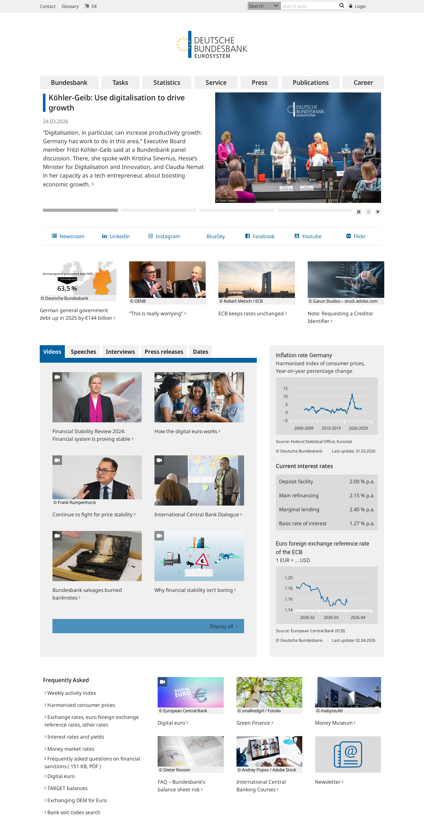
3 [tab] (236, 210)
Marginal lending (299, 509)
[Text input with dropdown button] (313, 6)
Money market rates (69, 748)
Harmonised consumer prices (79, 704)
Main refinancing (299, 495)
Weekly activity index (70, 692)
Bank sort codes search (72, 812)
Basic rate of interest (303, 523)
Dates (201, 351)
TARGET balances (65, 788)
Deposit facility (296, 481)
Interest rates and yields (74, 736)
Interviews (120, 351)
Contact (48, 6)
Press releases (164, 351)
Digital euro (59, 776)
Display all (222, 626)
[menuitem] (69, 82)
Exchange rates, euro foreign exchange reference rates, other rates (91, 721)
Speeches (83, 351)
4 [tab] (314, 210)
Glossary (70, 6)
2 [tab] (158, 210)
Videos (52, 351)
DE (91, 6)
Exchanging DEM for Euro (75, 800)
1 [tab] (80, 210)
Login (357, 6)
